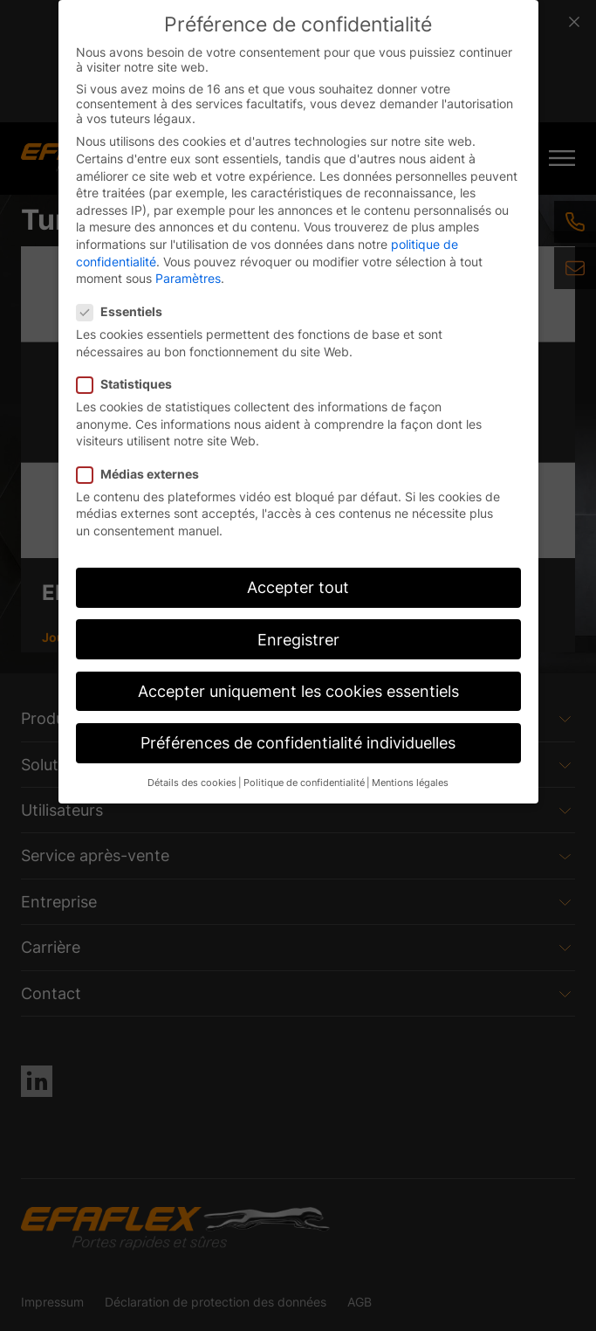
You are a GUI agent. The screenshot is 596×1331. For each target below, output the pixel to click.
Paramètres (188, 278)
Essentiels (125, 311)
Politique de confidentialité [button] (304, 783)
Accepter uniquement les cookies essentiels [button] (298, 691)
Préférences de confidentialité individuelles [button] (298, 743)
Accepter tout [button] (298, 587)
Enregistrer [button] (298, 640)
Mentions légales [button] (410, 783)
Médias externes (143, 473)
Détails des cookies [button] (191, 783)
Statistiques (129, 383)
